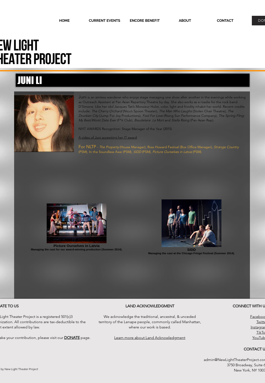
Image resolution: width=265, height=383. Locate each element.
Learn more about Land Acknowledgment (149, 337)
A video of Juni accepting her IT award (108, 137)
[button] (185, 20)
